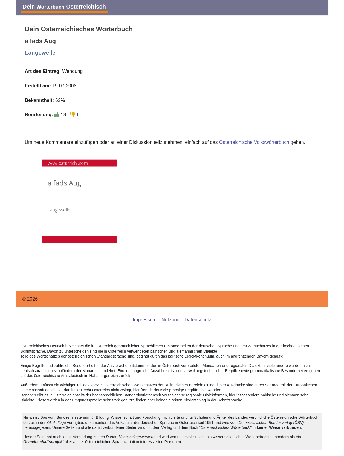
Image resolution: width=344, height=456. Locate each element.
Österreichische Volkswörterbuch (254, 142)
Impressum (145, 319)
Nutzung (170, 319)
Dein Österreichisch (64, 6)
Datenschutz (197, 319)
